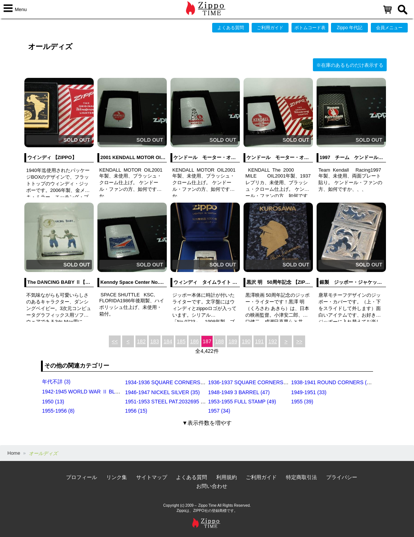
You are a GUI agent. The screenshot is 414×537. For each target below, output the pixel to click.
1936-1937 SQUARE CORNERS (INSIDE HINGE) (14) (271, 382)
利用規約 (226, 477)
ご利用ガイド (270, 27)
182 (141, 341)
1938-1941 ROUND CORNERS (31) (332, 382)
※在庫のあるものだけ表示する (349, 65)
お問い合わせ (211, 486)
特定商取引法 (301, 477)
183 (154, 341)
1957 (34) (219, 411)
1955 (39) (302, 402)
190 (246, 341)
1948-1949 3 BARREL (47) (239, 392)
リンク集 (116, 477)
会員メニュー (389, 27)
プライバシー (341, 477)
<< (115, 341)
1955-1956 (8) (58, 411)
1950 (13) (53, 402)
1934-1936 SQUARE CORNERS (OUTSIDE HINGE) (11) (190, 382)
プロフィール (81, 477)
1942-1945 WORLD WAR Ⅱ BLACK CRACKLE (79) (102, 392)
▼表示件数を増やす (207, 423)
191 (259, 341)
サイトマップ (151, 477)
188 (219, 341)
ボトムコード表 (309, 27)
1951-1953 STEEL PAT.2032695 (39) (167, 402)
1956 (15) (136, 411)
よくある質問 (230, 27)
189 (232, 341)
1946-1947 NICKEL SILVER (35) (162, 392)
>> (299, 341)
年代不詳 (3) (56, 382)
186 (194, 341)
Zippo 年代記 (349, 27)
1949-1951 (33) (309, 392)
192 (272, 341)
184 (167, 341)
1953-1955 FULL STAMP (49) (242, 402)
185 (181, 341)
